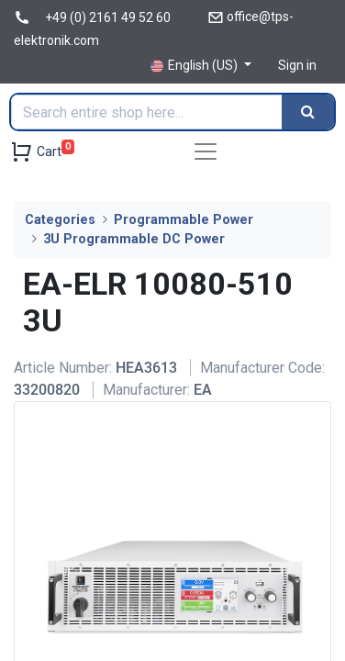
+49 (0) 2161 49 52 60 (108, 17)
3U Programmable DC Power (134, 239)
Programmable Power (183, 220)
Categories (60, 220)
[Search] (308, 112)
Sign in (297, 65)
